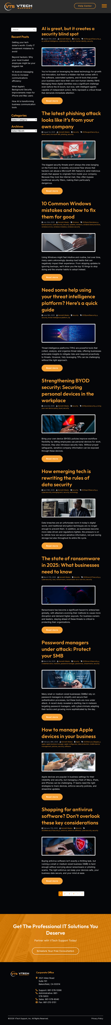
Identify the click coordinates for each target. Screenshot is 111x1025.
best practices (47, 225)
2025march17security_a (91, 579)
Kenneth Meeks (65, 39)
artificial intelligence (51, 41)
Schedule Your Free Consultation (55, 953)
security (90, 41)
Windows (75, 223)
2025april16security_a (89, 491)
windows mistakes (60, 227)
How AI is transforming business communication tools (23, 104)
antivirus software (74, 833)
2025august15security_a (92, 39)
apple (44, 746)
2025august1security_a (90, 132)
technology (74, 494)
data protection (83, 746)
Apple (78, 744)
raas (53, 581)
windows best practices (91, 225)
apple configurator (70, 746)
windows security (73, 227)
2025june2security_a (89, 407)
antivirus (64, 833)
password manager (67, 665)
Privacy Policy (97, 1021)
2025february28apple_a (91, 744)
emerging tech (57, 494)
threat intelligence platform (57, 318)
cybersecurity (64, 41)
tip (69, 318)
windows (79, 225)
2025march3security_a (91, 663)
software (68, 748)
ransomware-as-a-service (75, 581)
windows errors (47, 227)
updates (72, 225)
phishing (64, 135)
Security (77, 39)
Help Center (85, 6)
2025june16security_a (90, 316)
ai (42, 41)
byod (60, 409)
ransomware (60, 581)
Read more (53, 101)
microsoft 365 (55, 135)
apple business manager (55, 746)
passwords (79, 665)
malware (57, 665)
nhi (71, 41)
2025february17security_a (51, 833)
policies (54, 748)
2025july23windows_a (90, 223)
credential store (47, 665)
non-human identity (79, 41)
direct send (46, 135)
